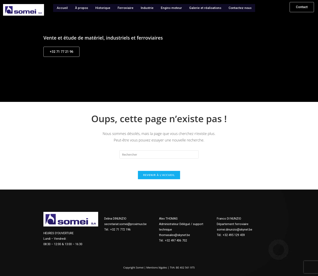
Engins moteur (171, 8)
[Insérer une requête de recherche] (159, 154)
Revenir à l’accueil (159, 175)
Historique (102, 8)
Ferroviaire (125, 8)
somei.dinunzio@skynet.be (234, 229)
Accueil (60, 8)
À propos (80, 8)
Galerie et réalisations (206, 8)
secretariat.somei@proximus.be (125, 224)
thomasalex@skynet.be (174, 235)
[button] (302, 7)
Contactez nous (241, 8)
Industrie (146, 8)
